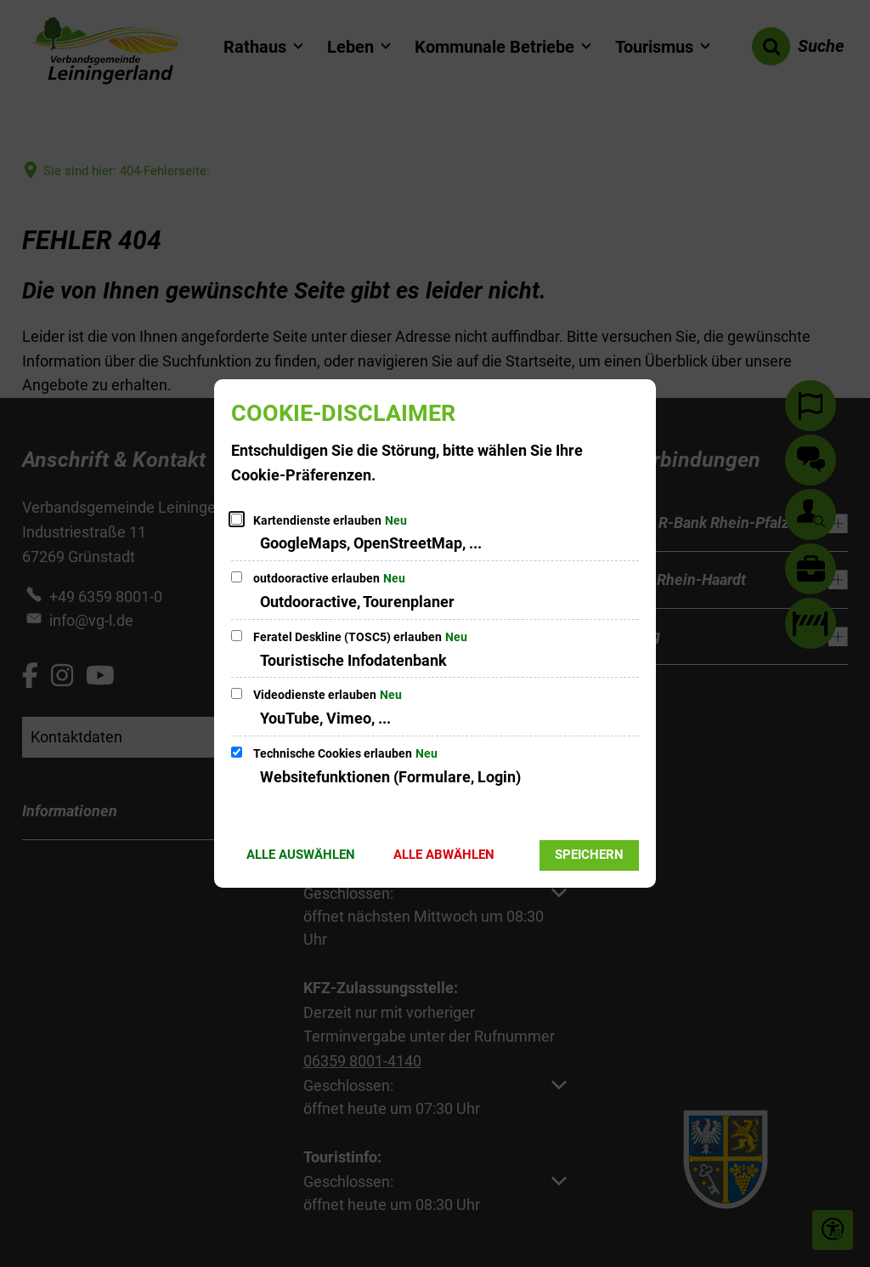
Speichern (589, 854)
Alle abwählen (443, 854)
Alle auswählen (300, 854)
